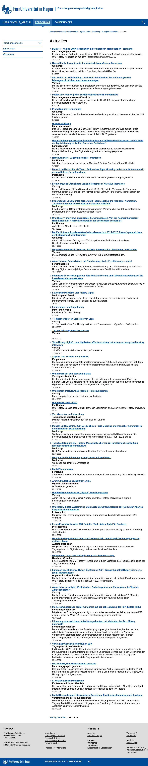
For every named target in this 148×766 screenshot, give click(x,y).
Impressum (131, 752)
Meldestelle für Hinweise (55, 740)
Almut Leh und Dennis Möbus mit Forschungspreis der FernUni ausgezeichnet (92, 261)
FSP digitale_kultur (58, 717)
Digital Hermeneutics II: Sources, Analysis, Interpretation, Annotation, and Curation (94, 249)
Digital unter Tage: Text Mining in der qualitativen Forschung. (83, 555)
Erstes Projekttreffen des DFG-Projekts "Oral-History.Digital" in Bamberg (89, 524)
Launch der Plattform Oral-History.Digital (73, 292)
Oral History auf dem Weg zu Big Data (71, 373)
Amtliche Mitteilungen (131, 741)
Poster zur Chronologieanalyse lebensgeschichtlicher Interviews (85, 94)
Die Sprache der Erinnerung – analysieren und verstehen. (81, 457)
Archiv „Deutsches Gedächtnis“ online (71, 481)
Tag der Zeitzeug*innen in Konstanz (70, 330)
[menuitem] (23, 43)
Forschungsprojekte (13, 43)
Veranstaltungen (94, 735)
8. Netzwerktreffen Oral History (68, 680)
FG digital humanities (110, 32)
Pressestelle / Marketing (55, 748)
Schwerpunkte (72, 32)
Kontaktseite (50, 733)
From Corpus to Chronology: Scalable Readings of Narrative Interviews (88, 183)
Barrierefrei (131, 735)
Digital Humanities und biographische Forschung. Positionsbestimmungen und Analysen (97, 695)
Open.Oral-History (61, 123)
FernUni (53, 32)
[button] (40, 43)
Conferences (63, 22)
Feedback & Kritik (52, 738)
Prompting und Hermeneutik (66, 109)
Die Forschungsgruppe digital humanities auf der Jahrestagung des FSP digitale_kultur (96, 607)
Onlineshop (92, 743)
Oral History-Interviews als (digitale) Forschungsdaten (80, 391)
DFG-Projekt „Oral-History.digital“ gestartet (74, 663)
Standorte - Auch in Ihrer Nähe (67, 761)
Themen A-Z (131, 733)
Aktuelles (91, 733)
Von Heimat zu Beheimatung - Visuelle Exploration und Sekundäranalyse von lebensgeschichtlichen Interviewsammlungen (91, 79)
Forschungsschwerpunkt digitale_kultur (80, 8)
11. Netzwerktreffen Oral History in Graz (73, 319)
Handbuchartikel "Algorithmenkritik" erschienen (76, 157)
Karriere (90, 740)
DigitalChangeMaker (62, 469)
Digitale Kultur (85, 32)
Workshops (8, 54)
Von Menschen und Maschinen (68, 414)
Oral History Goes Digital (64, 402)
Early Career (9, 48)
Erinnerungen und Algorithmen (68, 307)
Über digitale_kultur (17, 22)
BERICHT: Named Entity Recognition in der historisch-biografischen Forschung (92, 48)
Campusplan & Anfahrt (55, 735)
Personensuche (51, 743)
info (11, 745)
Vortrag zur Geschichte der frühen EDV (72, 643)
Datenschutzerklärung (136, 747)
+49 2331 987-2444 (19, 742)
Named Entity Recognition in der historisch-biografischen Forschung (87, 63)
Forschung (42, 22)
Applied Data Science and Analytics (70, 356)
